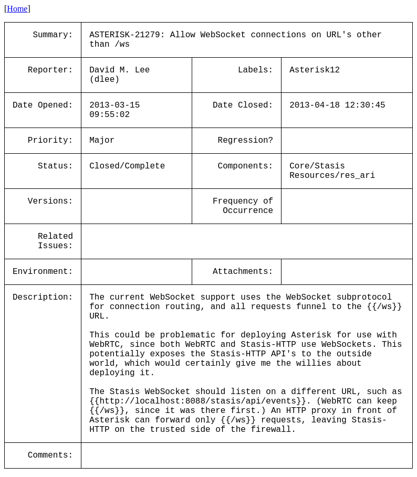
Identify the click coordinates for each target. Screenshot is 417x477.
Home (17, 8)
